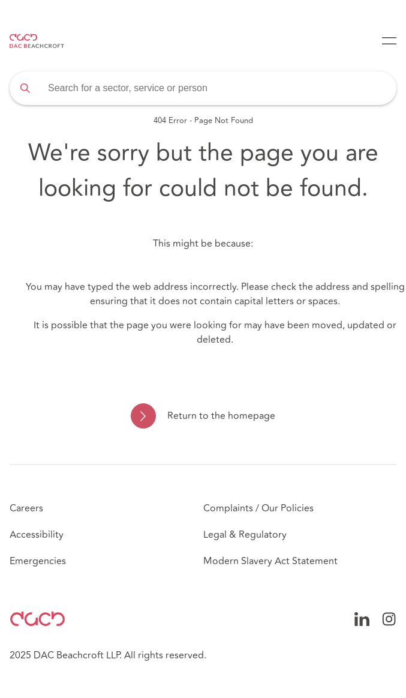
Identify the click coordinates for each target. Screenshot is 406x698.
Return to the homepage (221, 416)
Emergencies (38, 561)
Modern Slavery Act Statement (270, 561)
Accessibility (37, 535)
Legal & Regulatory (245, 535)
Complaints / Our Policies (258, 508)
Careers (26, 508)
